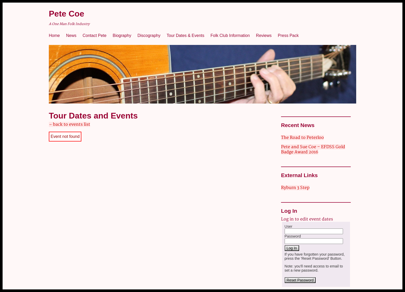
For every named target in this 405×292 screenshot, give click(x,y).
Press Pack (288, 35)
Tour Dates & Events (185, 35)
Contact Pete (95, 35)
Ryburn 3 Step (295, 187)
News (71, 35)
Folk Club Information (230, 35)
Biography (122, 35)
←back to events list (69, 124)
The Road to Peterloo (302, 137)
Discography (148, 35)
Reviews (263, 35)
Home (54, 35)
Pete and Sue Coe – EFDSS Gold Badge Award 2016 (313, 149)
